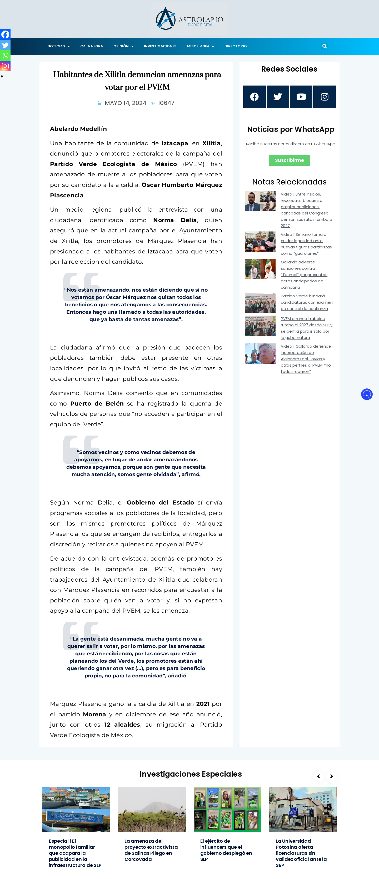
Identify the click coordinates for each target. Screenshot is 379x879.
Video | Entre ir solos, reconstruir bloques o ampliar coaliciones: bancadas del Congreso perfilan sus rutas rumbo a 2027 (306, 210)
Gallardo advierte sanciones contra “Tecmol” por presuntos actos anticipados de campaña (304, 275)
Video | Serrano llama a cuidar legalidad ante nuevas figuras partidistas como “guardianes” (306, 244)
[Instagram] (5, 66)
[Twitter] (5, 45)
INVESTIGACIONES (160, 46)
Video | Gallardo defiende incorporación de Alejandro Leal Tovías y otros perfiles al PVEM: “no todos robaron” (306, 359)
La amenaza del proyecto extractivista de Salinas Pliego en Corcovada (151, 850)
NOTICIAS (58, 46)
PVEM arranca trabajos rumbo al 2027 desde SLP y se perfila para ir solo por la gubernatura (306, 329)
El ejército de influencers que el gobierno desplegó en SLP (226, 850)
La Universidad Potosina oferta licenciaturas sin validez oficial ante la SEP (301, 853)
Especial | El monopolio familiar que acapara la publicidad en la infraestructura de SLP (75, 853)
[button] (324, 46)
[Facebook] (5, 34)
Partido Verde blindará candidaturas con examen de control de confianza (307, 303)
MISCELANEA (200, 46)
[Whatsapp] (5, 55)
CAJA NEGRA (91, 46)
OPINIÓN (123, 46)
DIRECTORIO (236, 46)
